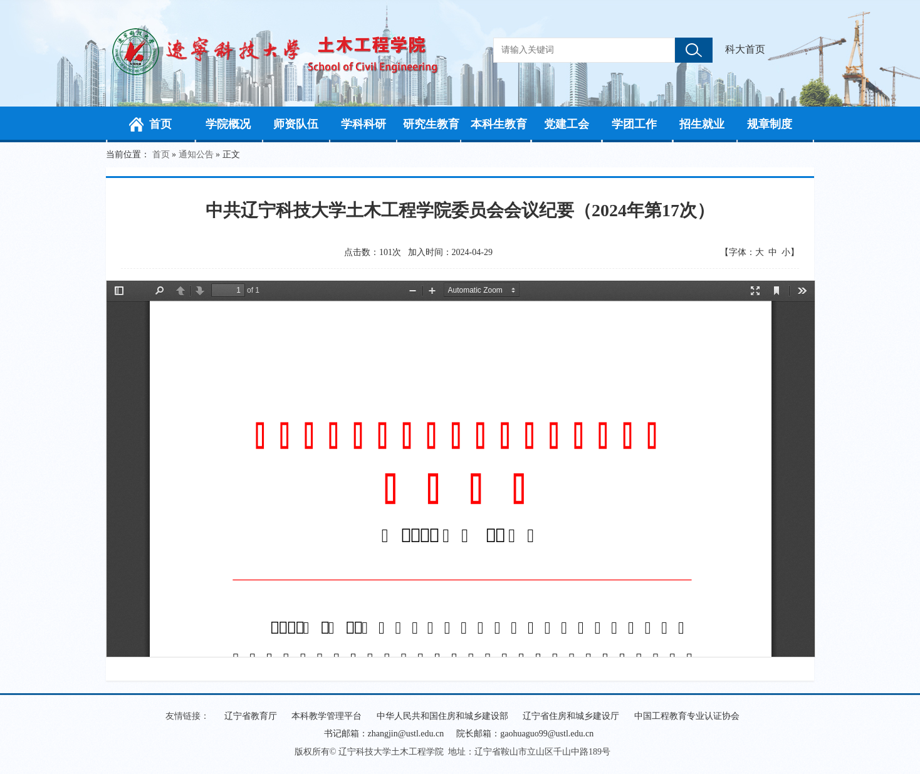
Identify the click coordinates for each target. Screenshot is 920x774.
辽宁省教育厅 (250, 716)
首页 (160, 124)
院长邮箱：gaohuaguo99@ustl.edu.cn (524, 733)
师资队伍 (295, 124)
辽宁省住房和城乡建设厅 (571, 716)
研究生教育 (431, 124)
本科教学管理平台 (326, 716)
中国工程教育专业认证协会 (687, 716)
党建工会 (566, 124)
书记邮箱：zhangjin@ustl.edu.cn (384, 733)
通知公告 (196, 154)
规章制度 (769, 124)
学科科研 (363, 124)
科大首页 (745, 49)
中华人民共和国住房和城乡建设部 (442, 716)
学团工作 (634, 124)
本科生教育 (499, 124)
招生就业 (701, 124)
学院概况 (228, 124)
